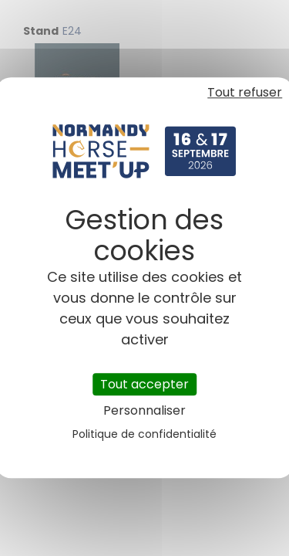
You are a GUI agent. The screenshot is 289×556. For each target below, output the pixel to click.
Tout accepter (144, 384)
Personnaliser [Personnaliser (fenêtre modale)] (144, 411)
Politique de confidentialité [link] (144, 434)
